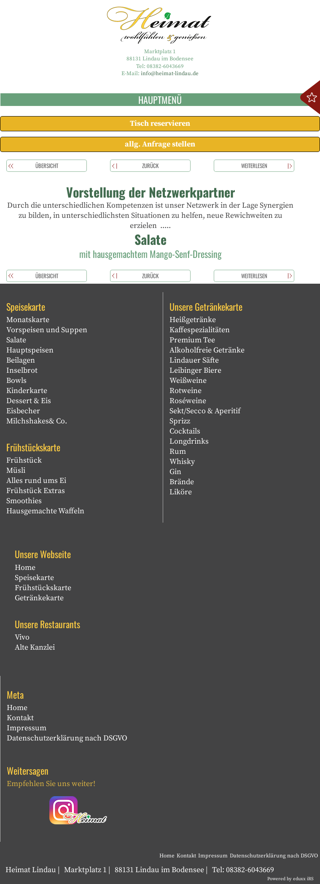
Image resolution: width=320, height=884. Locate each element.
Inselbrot (22, 370)
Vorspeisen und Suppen (46, 330)
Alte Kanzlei (35, 647)
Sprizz (179, 421)
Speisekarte (34, 578)
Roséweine (187, 401)
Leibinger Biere (195, 370)
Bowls (16, 380)
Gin (175, 472)
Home (25, 567)
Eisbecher (23, 411)
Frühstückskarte (43, 588)
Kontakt (20, 718)
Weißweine (188, 380)
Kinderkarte (26, 391)
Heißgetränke (192, 320)
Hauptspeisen (30, 350)
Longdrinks (189, 441)
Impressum (26, 728)
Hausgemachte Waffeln (45, 511)
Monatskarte (27, 320)
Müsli (15, 470)
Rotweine (185, 391)
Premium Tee (192, 340)
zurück (150, 165)
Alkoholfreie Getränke (207, 350)
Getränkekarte (39, 598)
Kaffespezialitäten (199, 330)
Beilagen (20, 360)
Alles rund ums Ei (36, 480)
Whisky (182, 461)
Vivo (22, 637)
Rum (177, 451)
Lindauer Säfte (194, 360)
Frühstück (24, 460)
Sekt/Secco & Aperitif (204, 411)
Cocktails (184, 431)
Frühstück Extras (35, 491)
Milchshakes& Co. (36, 421)
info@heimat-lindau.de (170, 73)
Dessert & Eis (28, 401)
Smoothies (24, 501)
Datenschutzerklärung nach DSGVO (67, 738)
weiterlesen (254, 165)
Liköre (180, 492)
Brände (181, 482)
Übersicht (46, 165)
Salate (16, 340)
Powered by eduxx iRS (290, 879)
